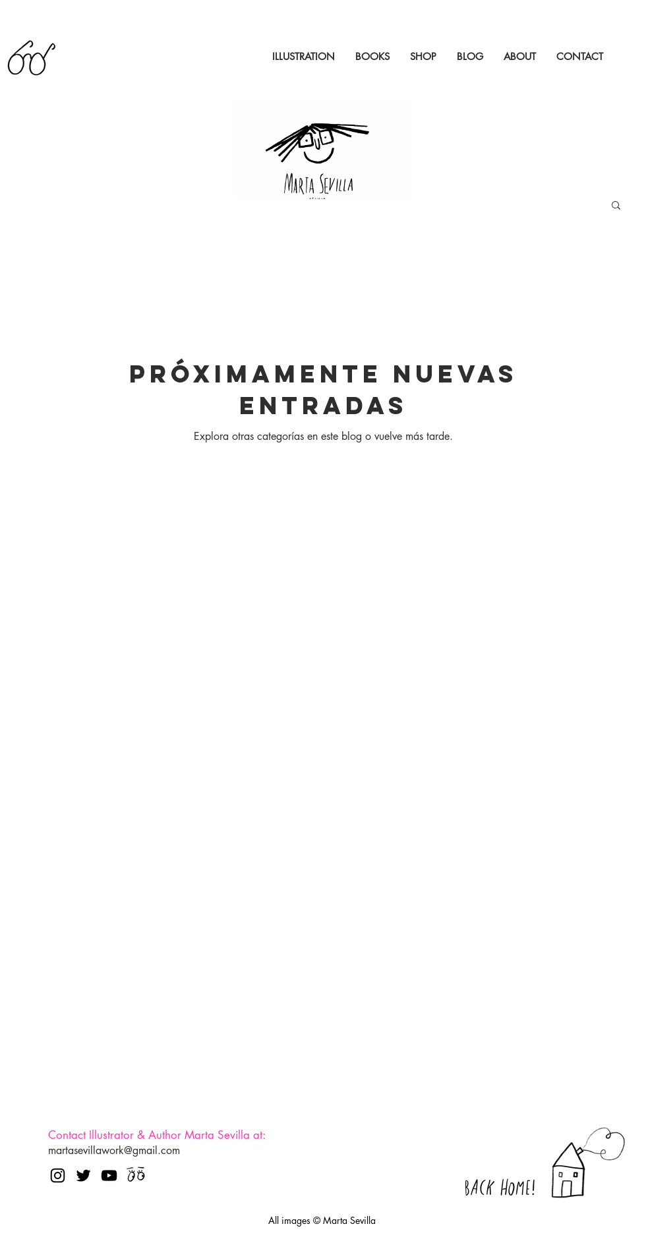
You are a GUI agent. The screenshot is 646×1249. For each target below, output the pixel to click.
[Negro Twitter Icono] (83, 1175)
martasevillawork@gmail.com (114, 1150)
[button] (616, 206)
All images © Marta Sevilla (322, 1220)
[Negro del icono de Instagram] (57, 1175)
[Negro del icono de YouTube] (109, 1175)
